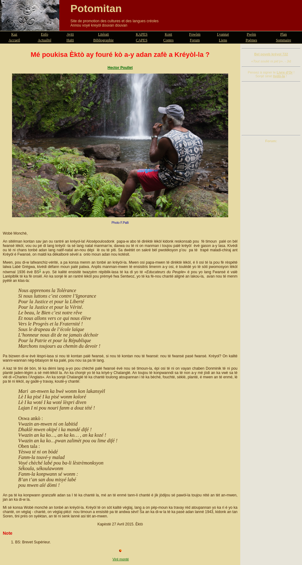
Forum (195, 40)
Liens (223, 40)
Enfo (44, 34)
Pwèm (251, 34)
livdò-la (279, 76)
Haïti (70, 40)
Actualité (44, 40)
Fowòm (194, 34)
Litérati (103, 34)
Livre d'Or (285, 72)
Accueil (14, 40)
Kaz (14, 34)
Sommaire (283, 40)
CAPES (141, 40)
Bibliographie (103, 40)
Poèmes (251, 40)
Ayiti (70, 34)
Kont (168, 34)
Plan (283, 34)
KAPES (142, 34)
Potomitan (96, 8)
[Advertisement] (271, 108)
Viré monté (120, 559)
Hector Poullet (119, 68)
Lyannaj (223, 34)
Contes (168, 40)
